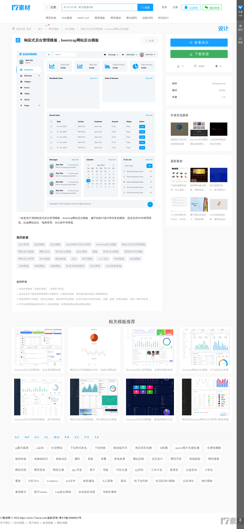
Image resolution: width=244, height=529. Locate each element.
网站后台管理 (26, 258)
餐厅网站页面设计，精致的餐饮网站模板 (198, 217)
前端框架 (195, 458)
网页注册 (58, 469)
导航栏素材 (110, 491)
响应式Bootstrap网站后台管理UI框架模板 (205, 419)
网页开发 (176, 458)
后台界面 (95, 266)
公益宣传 (191, 469)
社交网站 (57, 447)
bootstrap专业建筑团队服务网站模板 (199, 142)
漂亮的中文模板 (133, 251)
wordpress (52, 480)
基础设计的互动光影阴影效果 (178, 141)
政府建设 (88, 480)
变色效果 (119, 458)
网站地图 (62, 522)
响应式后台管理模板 (133, 244)
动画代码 (147, 18)
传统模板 (39, 266)
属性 (77, 458)
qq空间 (139, 469)
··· (46, 25)
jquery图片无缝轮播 (187, 447)
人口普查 (107, 480)
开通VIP (240, 10)
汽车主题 (121, 469)
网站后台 (44, 251)
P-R (67, 437)
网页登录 (39, 469)
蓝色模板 (39, 244)
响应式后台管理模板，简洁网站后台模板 (93, 419)
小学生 (209, 469)
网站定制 (138, 458)
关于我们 (5, 522)
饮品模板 (135, 258)
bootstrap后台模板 (106, 244)
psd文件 (71, 480)
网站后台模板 (26, 251)
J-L (46, 437)
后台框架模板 (113, 266)
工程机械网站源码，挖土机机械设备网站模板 (178, 188)
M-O (56, 437)
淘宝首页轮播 (143, 447)
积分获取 (19, 522)
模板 (95, 251)
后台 (74, 258)
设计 (40, 29)
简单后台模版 (111, 251)
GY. (224, 97)
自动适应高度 (87, 491)
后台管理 (23, 244)
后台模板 (70, 29)
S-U (77, 437)
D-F (27, 437)
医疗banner (40, 491)
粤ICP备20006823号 (70, 518)
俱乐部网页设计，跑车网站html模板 (218, 188)
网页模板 (100, 18)
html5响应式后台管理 (78, 244)
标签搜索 (48, 522)
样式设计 (163, 18)
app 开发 (77, 469)
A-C (17, 437)
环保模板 (119, 258)
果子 (92, 469)
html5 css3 (83, 18)
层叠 (103, 458)
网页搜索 (213, 458)
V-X (87, 437)
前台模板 (82, 251)
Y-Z (96, 437)
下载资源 (199, 54)
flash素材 (67, 18)
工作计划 (156, 469)
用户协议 (34, 522)
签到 (240, 27)
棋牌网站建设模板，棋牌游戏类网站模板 (198, 188)
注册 (175, 7)
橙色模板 (60, 258)
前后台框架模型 (75, 266)
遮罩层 (174, 469)
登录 (164, 7)
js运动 (40, 447)
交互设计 (157, 458)
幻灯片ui (33, 480)
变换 (90, 458)
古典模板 (23, 266)
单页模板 (87, 258)
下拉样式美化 (78, 447)
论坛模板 (44, 258)
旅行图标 (207, 480)
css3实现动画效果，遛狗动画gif (218, 217)
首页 (29, 29)
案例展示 (20, 491)
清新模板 (55, 266)
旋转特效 (20, 458)
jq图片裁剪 (22, 447)
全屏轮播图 (214, 447)
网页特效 (51, 18)
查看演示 (199, 42)
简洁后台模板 (63, 251)
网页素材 (116, 18)
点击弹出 (188, 480)
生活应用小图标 (165, 480)
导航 (105, 469)
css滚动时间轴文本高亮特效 (218, 141)
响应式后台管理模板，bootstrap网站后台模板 (105, 29)
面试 (123, 480)
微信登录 (212, 7)
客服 (240, 40)
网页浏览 (20, 469)
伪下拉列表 (141, 480)
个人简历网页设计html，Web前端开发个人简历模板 (179, 217)
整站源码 (131, 18)
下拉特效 (100, 447)
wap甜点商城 (63, 491)
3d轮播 (163, 447)
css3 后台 (103, 258)
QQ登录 (191, 7)
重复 (18, 480)
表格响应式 (41, 458)
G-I (37, 437)
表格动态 (61, 458)
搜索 (145, 7)
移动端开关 (120, 447)
